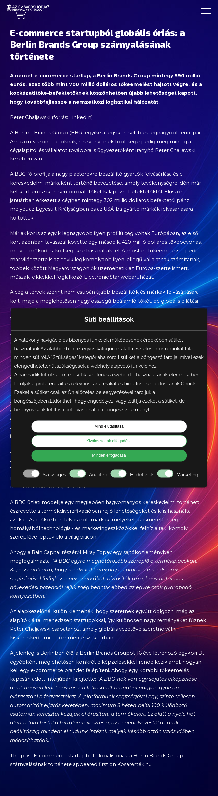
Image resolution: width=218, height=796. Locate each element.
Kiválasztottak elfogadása (109, 441)
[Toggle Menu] (206, 11)
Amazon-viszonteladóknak (43, 141)
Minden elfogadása (109, 455)
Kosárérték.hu (134, 764)
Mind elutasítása (108, 426)
